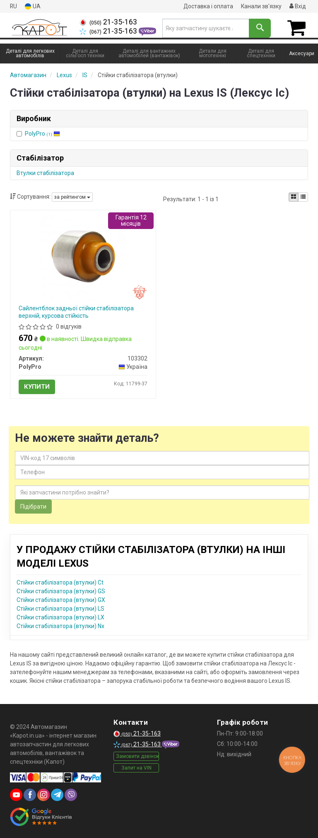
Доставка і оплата (207, 6)
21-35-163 (108, 22)
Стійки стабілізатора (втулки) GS (61, 590)
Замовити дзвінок (137, 756)
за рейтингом (72, 197)
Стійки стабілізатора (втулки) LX (60, 617)
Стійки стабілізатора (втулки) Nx (60, 625)
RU (13, 6)
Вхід (297, 6)
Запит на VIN (136, 768)
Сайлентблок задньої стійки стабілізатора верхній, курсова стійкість (76, 312)
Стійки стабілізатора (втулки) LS (60, 608)
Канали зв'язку (260, 6)
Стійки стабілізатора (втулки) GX (61, 599)
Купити (37, 386)
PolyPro (42, 133)
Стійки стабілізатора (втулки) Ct (60, 582)
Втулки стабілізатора (45, 172)
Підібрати (33, 506)
